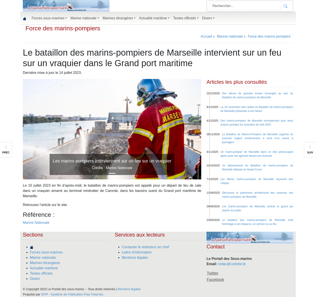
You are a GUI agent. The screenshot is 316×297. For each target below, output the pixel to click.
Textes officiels (41, 273)
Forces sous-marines (46, 252)
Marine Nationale (36, 222)
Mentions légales (135, 257)
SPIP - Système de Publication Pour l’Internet (72, 294)
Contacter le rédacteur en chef (145, 247)
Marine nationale (43, 257)
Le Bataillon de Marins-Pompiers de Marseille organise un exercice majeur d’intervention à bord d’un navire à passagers (257, 138)
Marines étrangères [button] (118, 18)
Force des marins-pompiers (62, 28)
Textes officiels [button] (184, 18)
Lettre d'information (137, 252)
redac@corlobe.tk (232, 264)
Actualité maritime (44, 268)
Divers (35, 279)
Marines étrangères (45, 263)
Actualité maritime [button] (153, 18)
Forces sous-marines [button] (48, 18)
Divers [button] (207, 18)
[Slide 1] (112, 173)
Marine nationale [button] (83, 18)
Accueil (206, 36)
